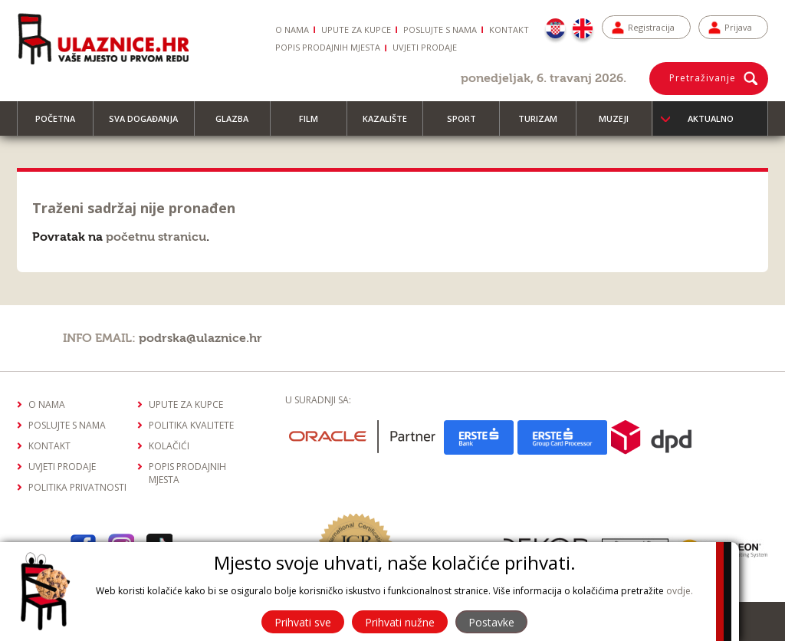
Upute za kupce (356, 29)
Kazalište (392, 124)
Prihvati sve (302, 622)
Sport (468, 124)
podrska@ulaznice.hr (200, 338)
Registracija (651, 27)
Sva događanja (150, 124)
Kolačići (169, 445)
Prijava (738, 27)
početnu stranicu (156, 237)
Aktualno (711, 118)
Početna (62, 124)
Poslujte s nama (440, 29)
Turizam (544, 124)
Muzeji (620, 124)
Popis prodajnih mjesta (327, 47)
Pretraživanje (702, 77)
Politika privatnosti (77, 487)
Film (315, 124)
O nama (292, 29)
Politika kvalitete (191, 425)
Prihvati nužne (400, 622)
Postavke (491, 622)
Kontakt (509, 29)
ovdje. (679, 590)
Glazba (238, 124)
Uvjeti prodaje (424, 47)
